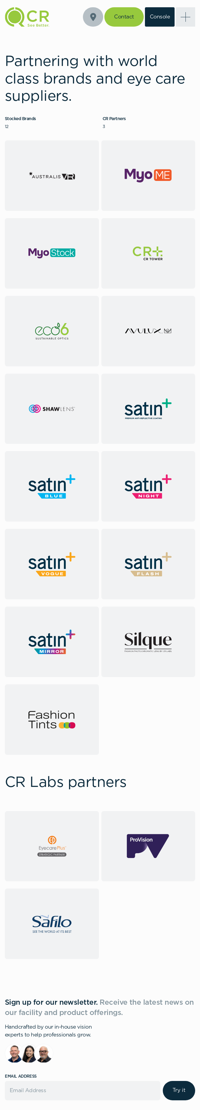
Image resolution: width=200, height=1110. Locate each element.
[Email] (82, 1090)
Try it (178, 1090)
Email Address (21, 1077)
